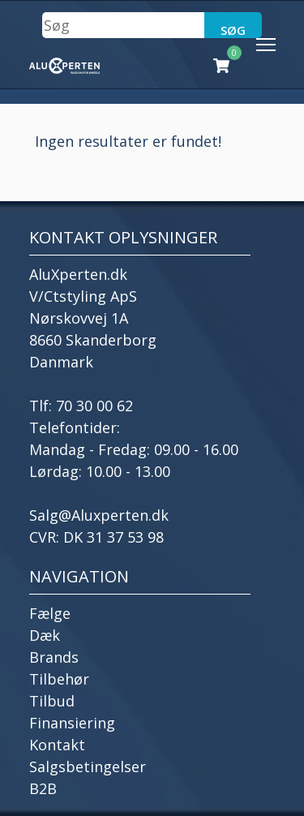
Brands (54, 657)
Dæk (44, 635)
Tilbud (52, 701)
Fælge (50, 613)
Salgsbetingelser (87, 766)
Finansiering (72, 722)
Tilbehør (59, 679)
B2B (43, 788)
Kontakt (57, 744)
